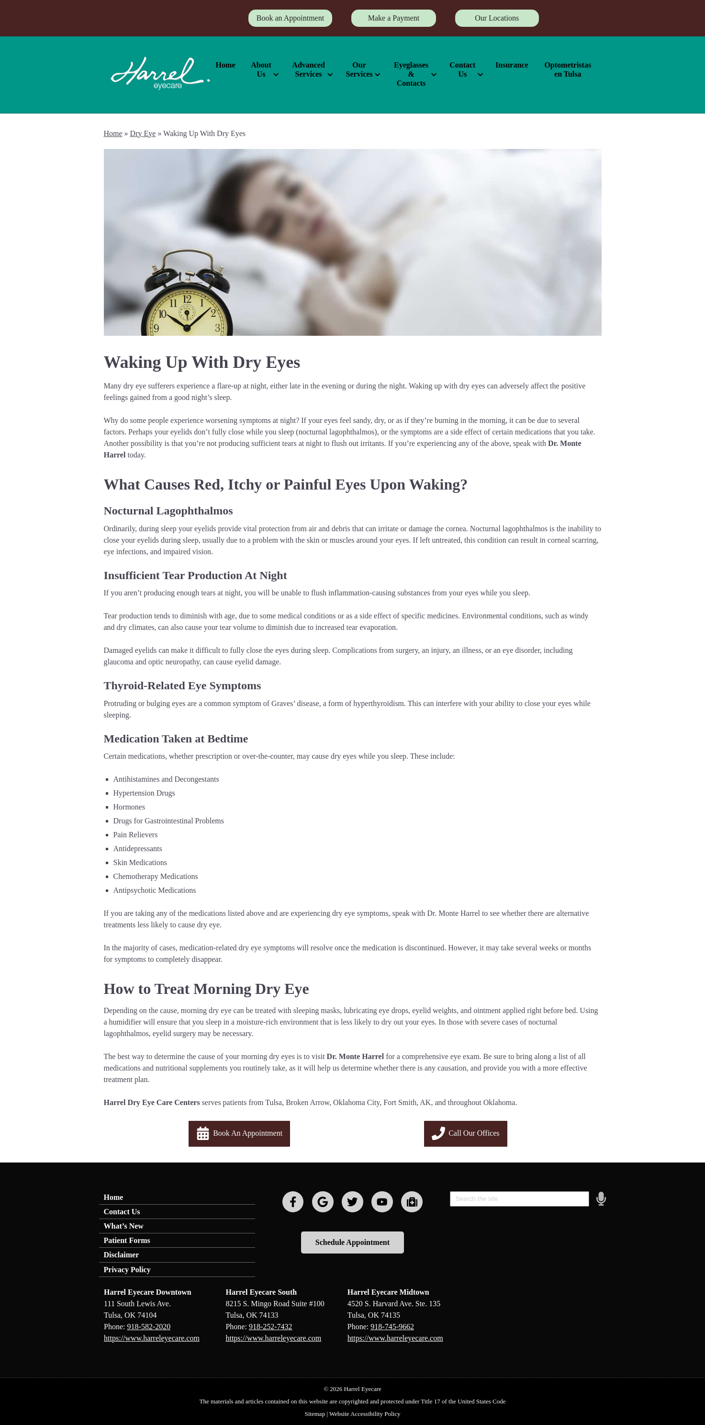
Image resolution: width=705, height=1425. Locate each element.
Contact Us (462, 69)
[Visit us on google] (323, 1202)
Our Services (359, 69)
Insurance (511, 65)
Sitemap (315, 1413)
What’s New (124, 1226)
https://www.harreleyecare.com (152, 1338)
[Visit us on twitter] (352, 1202)
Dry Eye (143, 133)
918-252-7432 (270, 1326)
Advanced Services (308, 69)
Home (225, 65)
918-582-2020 (149, 1326)
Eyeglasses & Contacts (411, 74)
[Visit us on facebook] (293, 1202)
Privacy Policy (127, 1269)
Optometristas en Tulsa (567, 69)
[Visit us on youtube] (382, 1202)
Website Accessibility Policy (364, 1413)
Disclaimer (121, 1255)
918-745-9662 (392, 1326)
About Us (261, 69)
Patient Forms (127, 1240)
